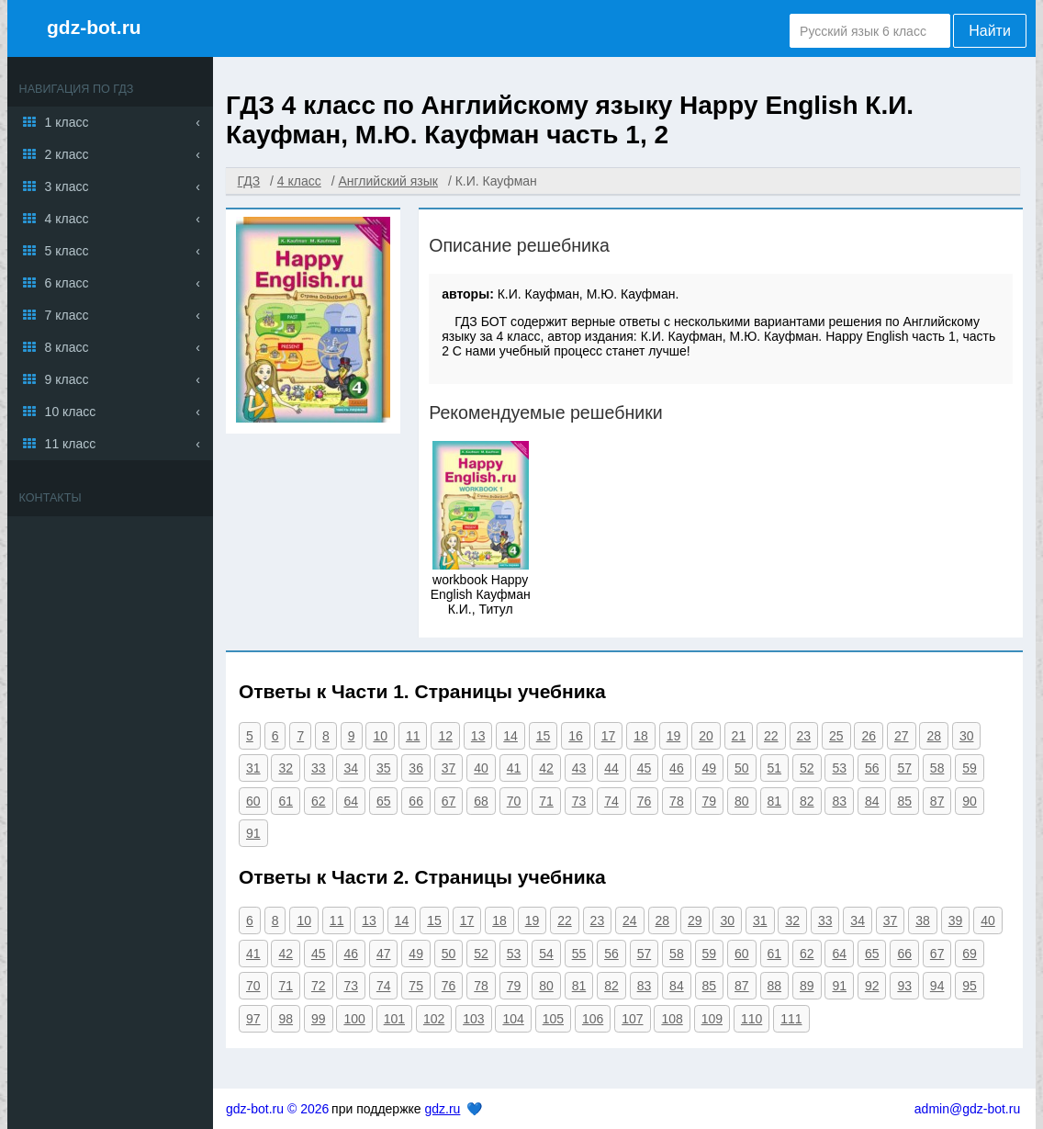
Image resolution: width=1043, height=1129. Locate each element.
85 (904, 801)
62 (318, 801)
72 (318, 985)
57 (904, 768)
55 (579, 953)
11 (413, 735)
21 (739, 735)
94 (937, 985)
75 (416, 985)
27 (901, 735)
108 (671, 1018)
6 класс (67, 283)
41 (514, 768)
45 (644, 768)
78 (676, 801)
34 (350, 768)
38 (922, 920)
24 (629, 920)
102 (433, 1018)
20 (706, 735)
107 (632, 1018)
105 (553, 1018)
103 (473, 1018)
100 (353, 1018)
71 (546, 801)
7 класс (67, 315)
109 (712, 1018)
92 (872, 985)
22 (771, 735)
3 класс (67, 186)
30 (966, 735)
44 (611, 768)
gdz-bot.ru (94, 27)
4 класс (67, 218)
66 (416, 801)
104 (512, 1018)
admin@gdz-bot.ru (967, 1108)
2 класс (67, 154)
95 (969, 985)
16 (575, 735)
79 (709, 801)
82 (807, 801)
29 (695, 920)
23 (804, 735)
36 (416, 768)
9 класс (67, 379)
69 (969, 953)
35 (383, 768)
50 (742, 768)
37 (449, 768)
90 (969, 801)
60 (253, 801)
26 (868, 735)
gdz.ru (442, 1108)
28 (933, 735)
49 (709, 768)
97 (253, 1018)
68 (481, 801)
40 (481, 768)
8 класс (67, 347)
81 (775, 801)
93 (904, 985)
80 (742, 801)
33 (318, 768)
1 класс (67, 122)
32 (285, 768)
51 (775, 768)
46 (676, 768)
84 (872, 801)
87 (937, 801)
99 (318, 1018)
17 (608, 735)
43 (579, 768)
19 (674, 735)
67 (449, 801)
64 (350, 801)
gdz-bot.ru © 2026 (277, 1108)
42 (546, 768)
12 (445, 735)
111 (791, 1018)
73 (579, 801)
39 (955, 920)
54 (546, 953)
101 (394, 1018)
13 (478, 735)
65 (383, 801)
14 (510, 735)
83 (839, 801)
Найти (990, 31)
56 (872, 768)
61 (285, 801)
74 (611, 801)
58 (937, 768)
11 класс (70, 443)
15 (543, 735)
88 (775, 985)
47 (383, 953)
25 (836, 735)
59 (969, 768)
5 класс (67, 250)
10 (380, 735)
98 (285, 1018)
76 (644, 801)
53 (839, 768)
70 (514, 801)
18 (641, 735)
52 (807, 768)
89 (807, 985)
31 (253, 768)
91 (253, 833)
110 (751, 1018)
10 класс (70, 411)
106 (592, 1018)
